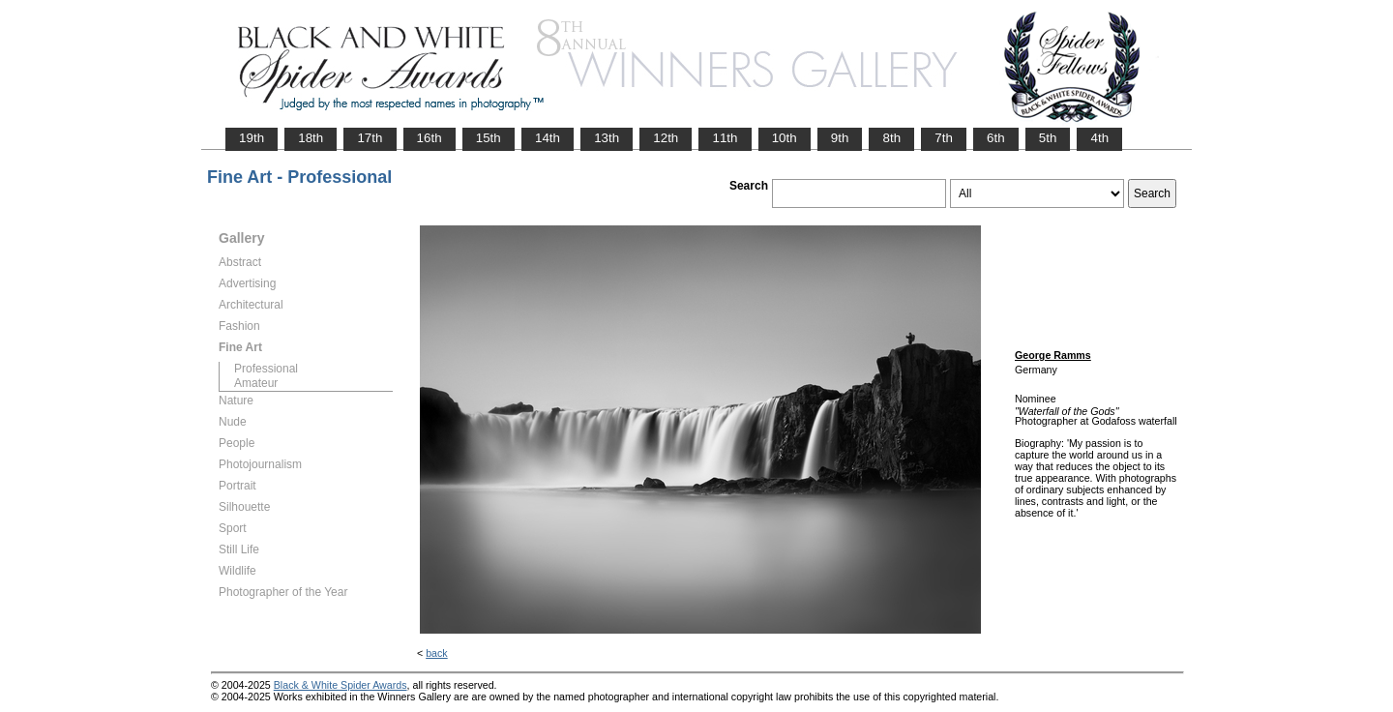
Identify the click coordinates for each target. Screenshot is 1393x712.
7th (943, 138)
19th (251, 138)
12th (665, 138)
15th (488, 138)
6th (996, 138)
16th (429, 138)
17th (369, 138)
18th (310, 138)
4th (1099, 138)
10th (784, 138)
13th (606, 138)
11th (724, 138)
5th (1048, 138)
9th (840, 138)
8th (891, 138)
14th (547, 138)
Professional (266, 368)
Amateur (256, 383)
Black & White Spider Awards (340, 685)
